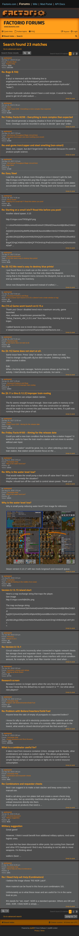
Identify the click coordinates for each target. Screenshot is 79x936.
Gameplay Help (12, 462)
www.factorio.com (11, 27)
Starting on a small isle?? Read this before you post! (24, 201)
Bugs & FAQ (10, 64)
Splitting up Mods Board (14, 672)
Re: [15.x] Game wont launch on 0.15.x (22, 305)
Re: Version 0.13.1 (11, 646)
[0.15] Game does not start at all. (18, 343)
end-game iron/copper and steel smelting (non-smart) (25, 137)
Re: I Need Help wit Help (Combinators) (23, 877)
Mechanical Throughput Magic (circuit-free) (22, 135)
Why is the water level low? (16, 464)
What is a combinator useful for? (19, 747)
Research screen (10, 680)
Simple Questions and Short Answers (19, 739)
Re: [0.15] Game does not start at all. (21, 351)
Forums (24, 4)
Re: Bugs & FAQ (10, 71)
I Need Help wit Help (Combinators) (19, 869)
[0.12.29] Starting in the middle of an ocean (21, 582)
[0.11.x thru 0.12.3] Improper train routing (20, 385)
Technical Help (12, 341)
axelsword (8, 58)
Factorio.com (9, 4)
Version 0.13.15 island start (16, 590)
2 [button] (73, 53)
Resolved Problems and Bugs (17, 296)
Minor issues (11, 199)
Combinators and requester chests (18, 776)
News (9, 107)
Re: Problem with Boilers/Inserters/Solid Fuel (26, 711)
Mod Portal (46, 4)
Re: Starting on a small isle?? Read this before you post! (31, 209)
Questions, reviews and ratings (18, 670)
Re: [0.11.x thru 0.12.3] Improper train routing (26, 393)
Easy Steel (10, 165)
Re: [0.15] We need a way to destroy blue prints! (28, 266)
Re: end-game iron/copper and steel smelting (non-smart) (32, 145)
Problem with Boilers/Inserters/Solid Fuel (20, 703)
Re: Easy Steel (9, 173)
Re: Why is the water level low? (18, 472)
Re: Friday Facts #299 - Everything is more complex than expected (37, 117)
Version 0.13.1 (11, 639)
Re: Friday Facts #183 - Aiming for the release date (29, 432)
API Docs (60, 4)
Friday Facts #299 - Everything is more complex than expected (28, 109)
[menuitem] (20, 32)
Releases (10, 637)
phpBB (32, 928)
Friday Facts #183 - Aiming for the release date (23, 424)
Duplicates (11, 580)
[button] (76, 53)
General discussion (14, 256)
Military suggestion (13, 818)
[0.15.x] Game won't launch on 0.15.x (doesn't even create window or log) (32, 297)
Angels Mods (12, 62)
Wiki (35, 4)
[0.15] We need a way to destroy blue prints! (22, 258)
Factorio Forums (24, 22)
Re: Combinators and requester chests (22, 783)
